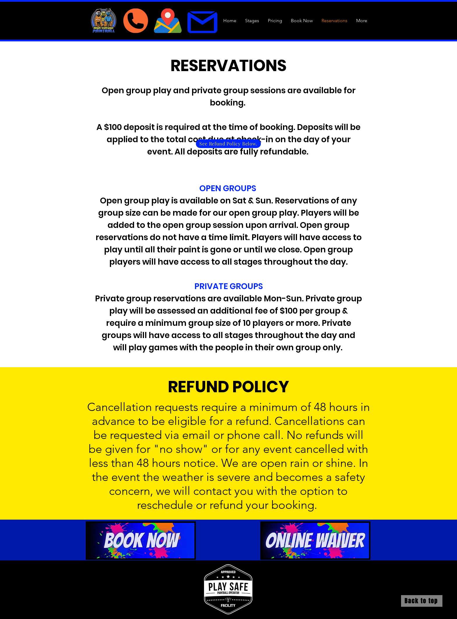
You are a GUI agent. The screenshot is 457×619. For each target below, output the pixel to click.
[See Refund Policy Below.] (228, 143)
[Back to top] (421, 601)
